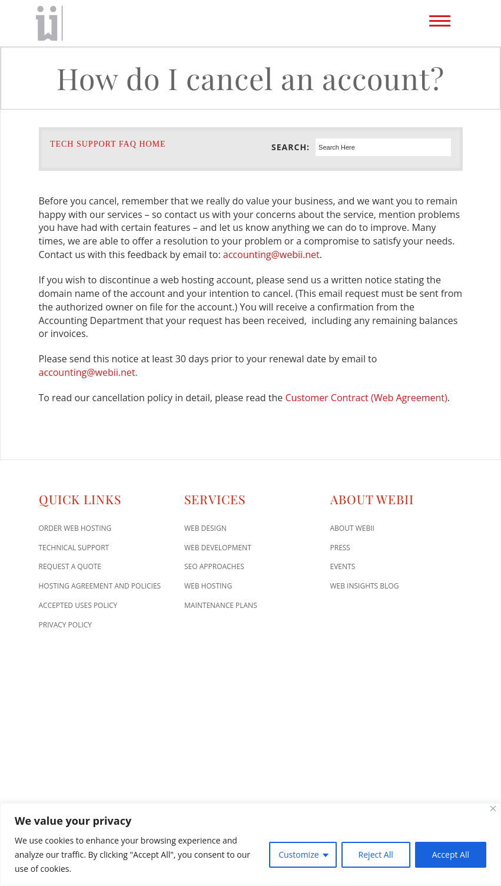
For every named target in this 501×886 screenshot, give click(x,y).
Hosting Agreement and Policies (100, 586)
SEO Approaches (214, 566)
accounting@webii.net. (88, 372)
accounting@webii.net (271, 254)
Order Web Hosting (75, 528)
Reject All (376, 854)
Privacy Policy (65, 625)
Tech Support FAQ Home (108, 144)
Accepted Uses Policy (78, 605)
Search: (290, 147)
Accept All (450, 854)
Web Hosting (208, 586)
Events (343, 566)
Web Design (205, 528)
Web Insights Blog (364, 586)
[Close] (493, 808)
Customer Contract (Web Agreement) (366, 397)
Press (340, 548)
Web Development (217, 548)
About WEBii (352, 528)
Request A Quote (70, 566)
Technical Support (74, 548)
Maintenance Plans (220, 605)
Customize (298, 854)
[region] (250, 844)
